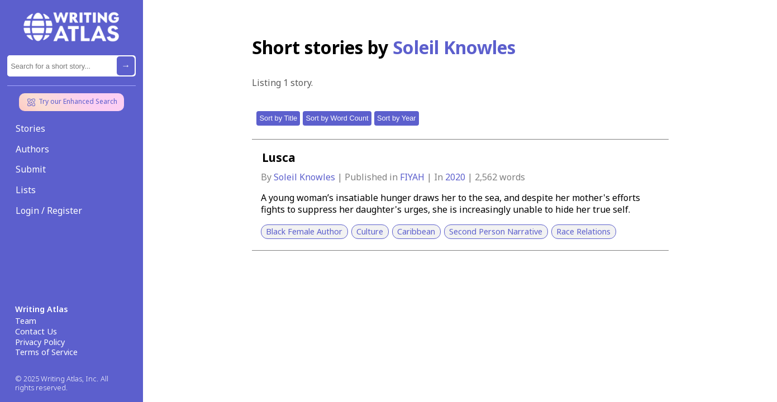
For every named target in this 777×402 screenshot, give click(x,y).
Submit (31, 169)
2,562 (486, 177)
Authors (32, 149)
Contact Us (36, 332)
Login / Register (49, 210)
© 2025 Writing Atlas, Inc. (56, 379)
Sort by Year (396, 118)
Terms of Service (46, 352)
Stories (30, 128)
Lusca (278, 157)
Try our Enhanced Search (71, 102)
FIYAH (413, 177)
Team (25, 321)
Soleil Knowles (305, 177)
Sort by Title (279, 118)
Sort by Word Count (337, 118)
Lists (26, 190)
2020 (456, 177)
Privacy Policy (40, 342)
